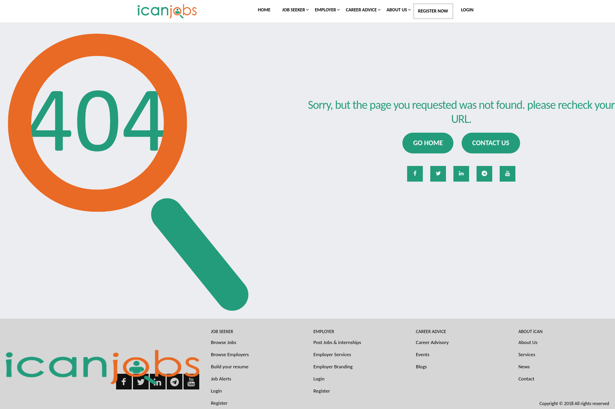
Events (422, 354)
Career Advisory (432, 342)
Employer (325, 10)
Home (264, 10)
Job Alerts (221, 379)
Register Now (433, 11)
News (524, 366)
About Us (397, 10)
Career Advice (361, 10)
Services (527, 354)
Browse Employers (230, 354)
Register (321, 391)
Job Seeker (293, 10)
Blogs (421, 366)
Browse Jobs (224, 342)
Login (467, 10)
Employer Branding (333, 366)
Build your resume (230, 366)
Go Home (428, 143)
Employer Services (332, 354)
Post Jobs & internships (337, 342)
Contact (527, 379)
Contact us (490, 143)
